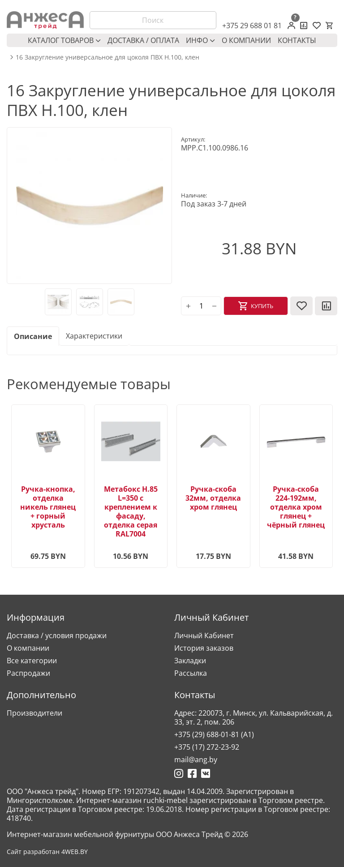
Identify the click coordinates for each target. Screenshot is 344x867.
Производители (34, 713)
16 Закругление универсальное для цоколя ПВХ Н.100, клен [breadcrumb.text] (107, 57)
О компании (246, 40)
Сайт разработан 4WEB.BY (47, 852)
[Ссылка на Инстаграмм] (178, 773)
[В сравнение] (326, 305)
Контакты (297, 40)
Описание (33, 336)
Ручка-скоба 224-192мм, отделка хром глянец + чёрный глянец (296, 507)
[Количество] (201, 306)
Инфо (200, 40)
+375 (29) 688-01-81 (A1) (214, 734)
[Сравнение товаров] (304, 25)
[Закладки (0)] (317, 25)
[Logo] (45, 20)
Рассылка (190, 673)
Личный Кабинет (204, 635)
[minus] (214, 306)
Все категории (32, 660)
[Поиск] (153, 20)
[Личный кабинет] (291, 25)
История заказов (203, 648)
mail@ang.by (195, 759)
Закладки (190, 660)
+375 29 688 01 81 (252, 25)
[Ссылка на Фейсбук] (192, 773)
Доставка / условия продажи (57, 635)
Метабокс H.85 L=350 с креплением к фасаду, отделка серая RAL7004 (131, 511)
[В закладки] (301, 305)
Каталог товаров (64, 40)
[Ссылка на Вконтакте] (205, 773)
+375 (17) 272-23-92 (206, 747)
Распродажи (28, 673)
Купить (262, 306)
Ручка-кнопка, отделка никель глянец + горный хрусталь (48, 507)
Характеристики (94, 336)
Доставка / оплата (143, 40)
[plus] (188, 306)
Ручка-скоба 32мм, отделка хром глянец (213, 498)
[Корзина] (329, 25)
